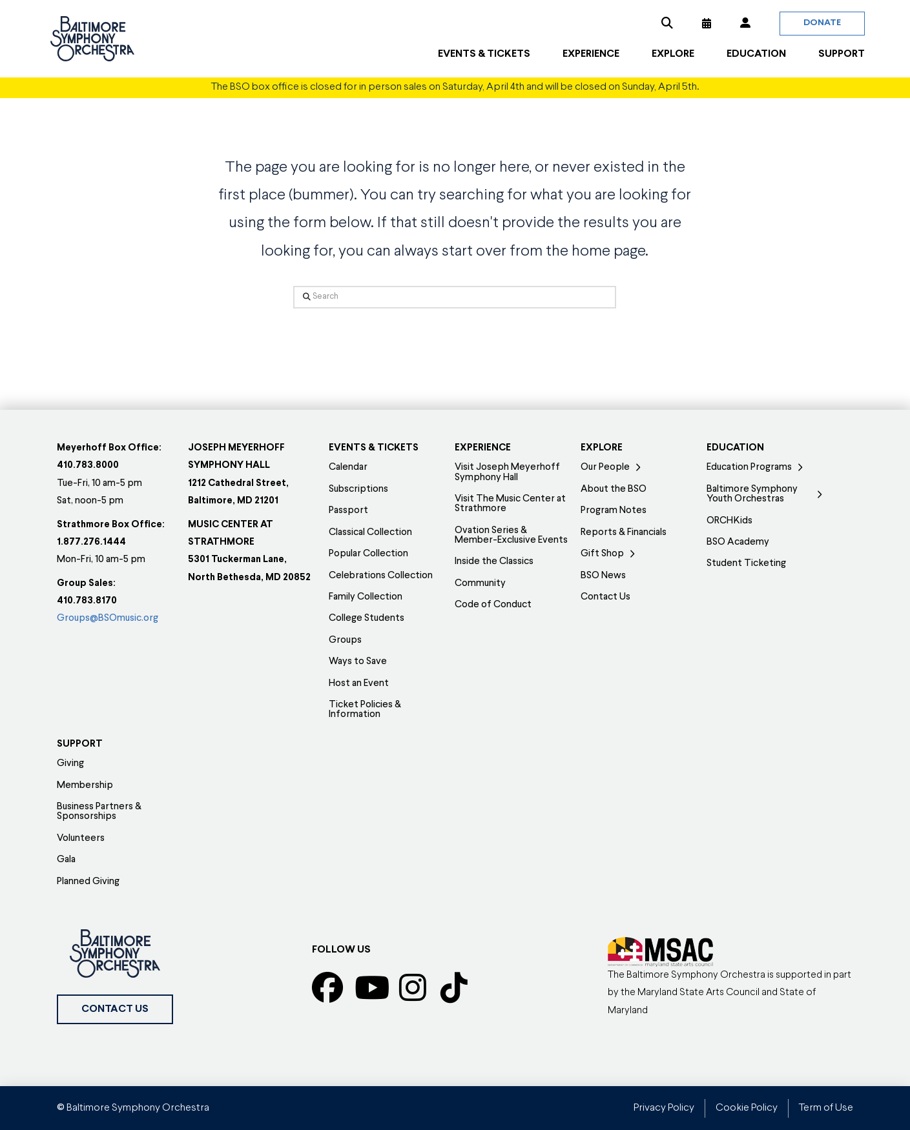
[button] (667, 23)
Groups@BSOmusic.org (107, 618)
